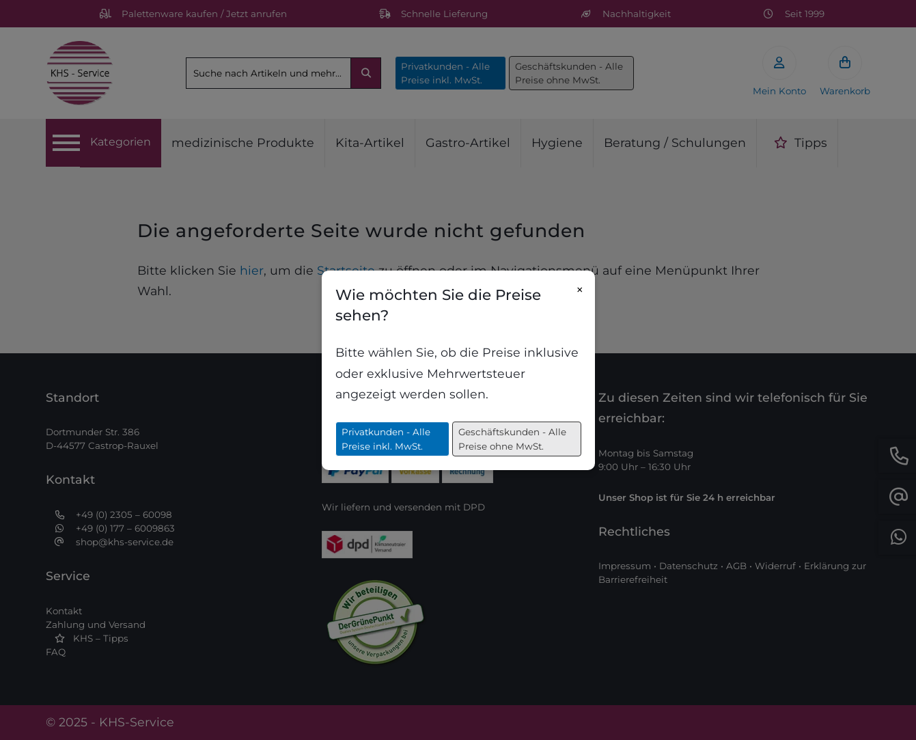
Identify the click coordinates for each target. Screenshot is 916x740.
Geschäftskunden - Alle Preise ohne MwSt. (512, 438)
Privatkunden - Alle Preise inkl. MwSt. (386, 438)
